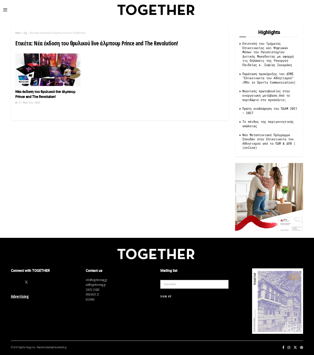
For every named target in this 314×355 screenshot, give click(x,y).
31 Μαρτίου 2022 (27, 102)
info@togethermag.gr (96, 280)
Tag (25, 33)
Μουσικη (24, 82)
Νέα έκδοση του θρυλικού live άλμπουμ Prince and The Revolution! (58, 33)
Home (17, 33)
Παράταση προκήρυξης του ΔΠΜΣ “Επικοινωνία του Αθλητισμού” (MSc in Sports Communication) (269, 78)
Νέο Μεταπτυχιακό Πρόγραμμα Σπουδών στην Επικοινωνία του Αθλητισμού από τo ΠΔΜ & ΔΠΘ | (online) (269, 141)
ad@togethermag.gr (96, 285)
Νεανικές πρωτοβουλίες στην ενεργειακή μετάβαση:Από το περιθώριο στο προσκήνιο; (266, 95)
